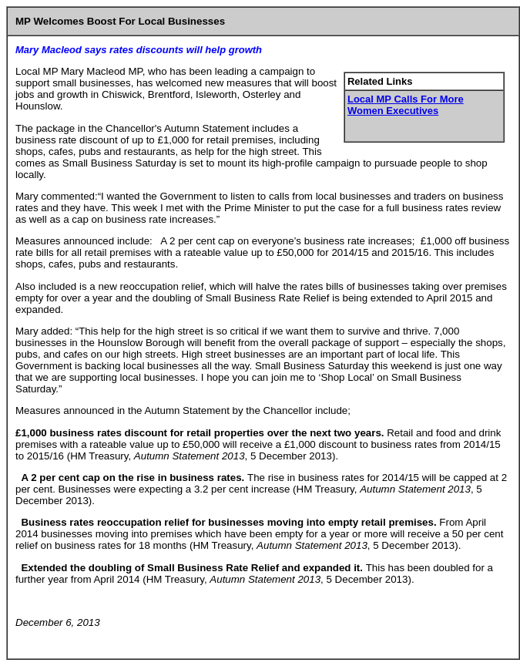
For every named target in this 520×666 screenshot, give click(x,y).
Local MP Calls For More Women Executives (405, 104)
